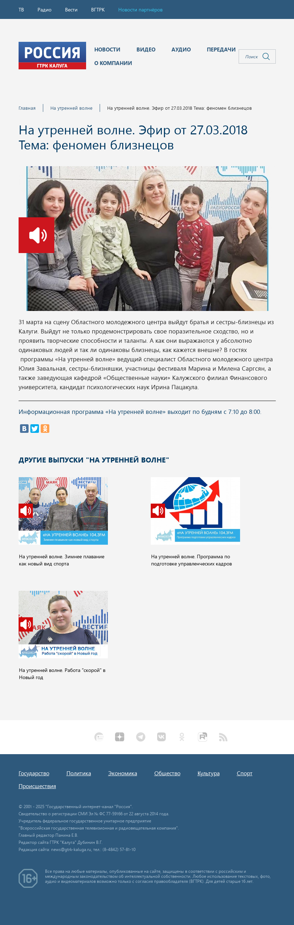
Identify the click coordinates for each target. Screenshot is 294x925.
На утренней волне (71, 108)
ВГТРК (98, 9)
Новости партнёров (140, 9)
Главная (27, 108)
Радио (44, 9)
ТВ (21, 9)
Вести (71, 9)
